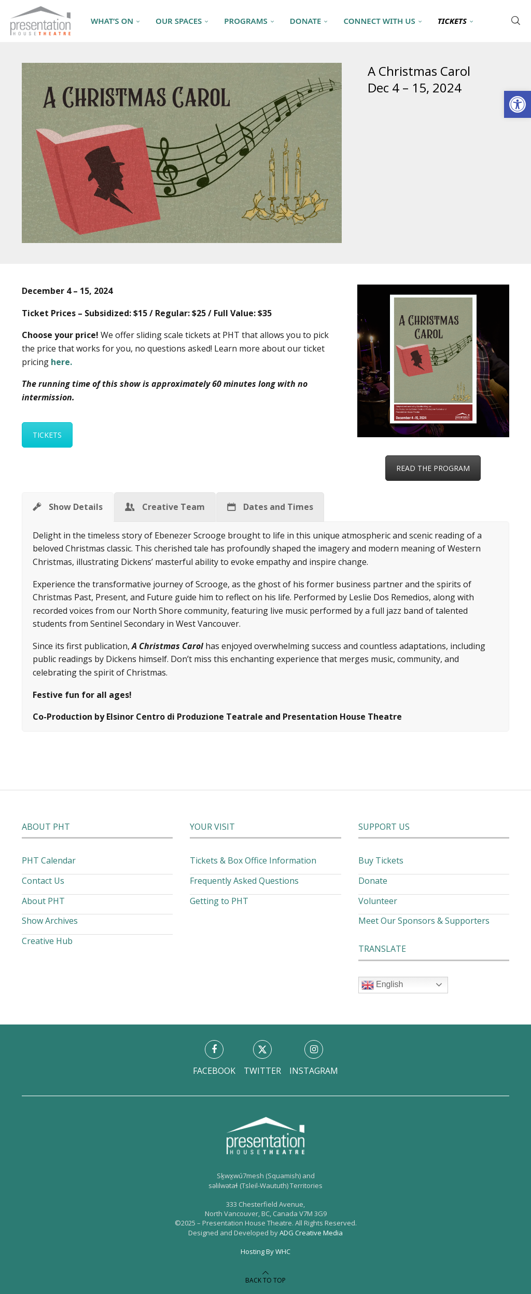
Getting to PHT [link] (219, 901)
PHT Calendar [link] (49, 860)
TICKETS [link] (47, 435)
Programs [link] (245, 21)
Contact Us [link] (43, 880)
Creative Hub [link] (47, 941)
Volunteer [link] (377, 901)
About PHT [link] (43, 901)
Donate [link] (306, 21)
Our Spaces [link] (179, 21)
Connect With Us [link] (379, 21)
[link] (517, 104)
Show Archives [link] (50, 920)
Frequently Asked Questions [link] (244, 880)
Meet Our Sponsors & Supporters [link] (424, 920)
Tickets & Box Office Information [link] (253, 860)
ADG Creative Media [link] (311, 1232)
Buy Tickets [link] (380, 860)
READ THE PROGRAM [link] (433, 468)
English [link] (382, 985)
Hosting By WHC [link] (265, 1251)
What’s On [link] (112, 21)
